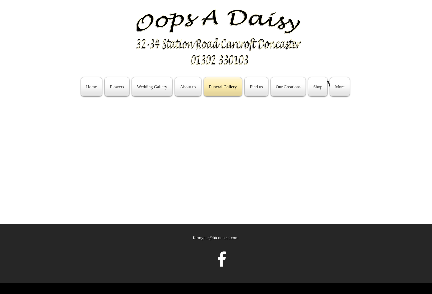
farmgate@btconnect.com (215, 237)
